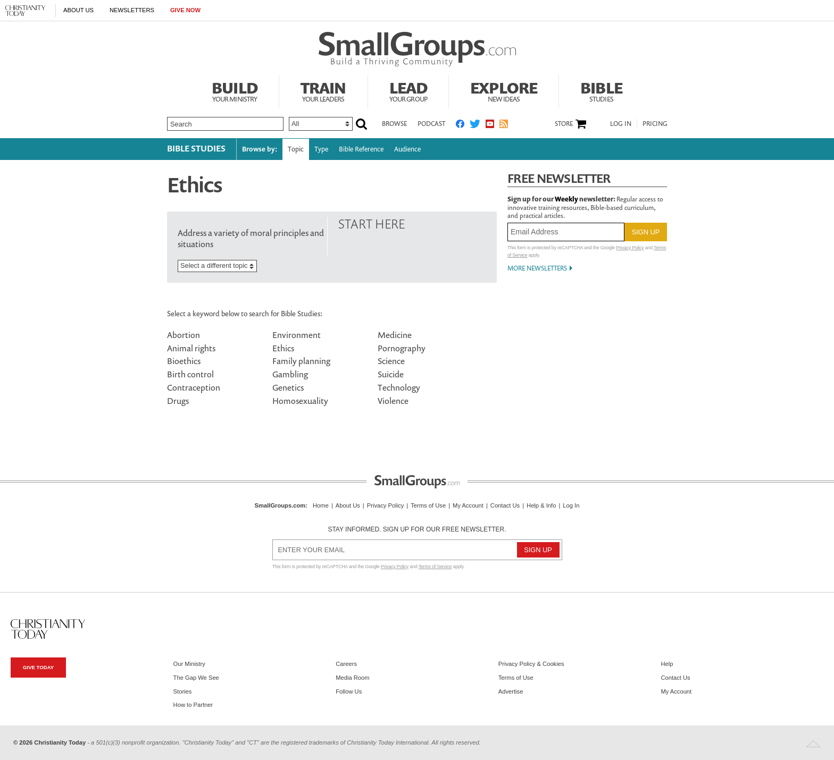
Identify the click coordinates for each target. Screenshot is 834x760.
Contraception (193, 387)
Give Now (185, 10)
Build (234, 90)
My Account (468, 505)
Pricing (655, 123)
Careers (346, 664)
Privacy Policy (630, 247)
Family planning (301, 361)
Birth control (190, 374)
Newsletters (132, 10)
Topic (296, 149)
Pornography (402, 348)
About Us (78, 10)
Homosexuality (300, 401)
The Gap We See (196, 677)
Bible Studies (196, 148)
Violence (393, 401)
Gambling (290, 374)
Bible (601, 90)
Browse (394, 123)
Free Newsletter (559, 178)
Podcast (431, 123)
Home (321, 505)
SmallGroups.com (280, 505)
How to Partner (193, 705)
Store (564, 124)
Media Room (352, 677)
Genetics (288, 387)
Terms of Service (435, 566)
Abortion (183, 335)
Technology (399, 387)
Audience (407, 149)
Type (321, 149)
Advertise (510, 691)
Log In (620, 123)
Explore (503, 90)
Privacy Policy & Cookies (531, 664)
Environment (296, 335)
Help (667, 664)
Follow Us (349, 691)
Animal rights (191, 348)
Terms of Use (428, 505)
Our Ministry (189, 664)
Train (323, 90)
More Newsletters (537, 268)
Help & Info (541, 505)
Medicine (395, 335)
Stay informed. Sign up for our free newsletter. (417, 529)
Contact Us (505, 505)
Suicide (391, 374)
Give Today (38, 667)
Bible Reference (361, 149)
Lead (408, 90)
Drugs (178, 401)
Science (391, 361)
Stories (182, 691)
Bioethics (184, 361)
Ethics (283, 348)
